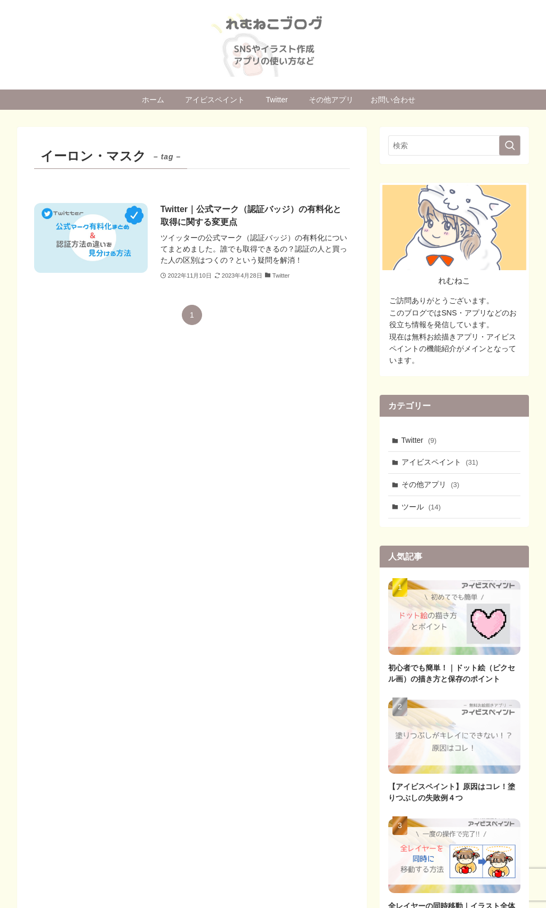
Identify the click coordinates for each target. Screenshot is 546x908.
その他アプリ (431, 484)
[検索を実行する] (509, 145)
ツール (421, 506)
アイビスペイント (440, 462)
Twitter (419, 440)
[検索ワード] (454, 145)
